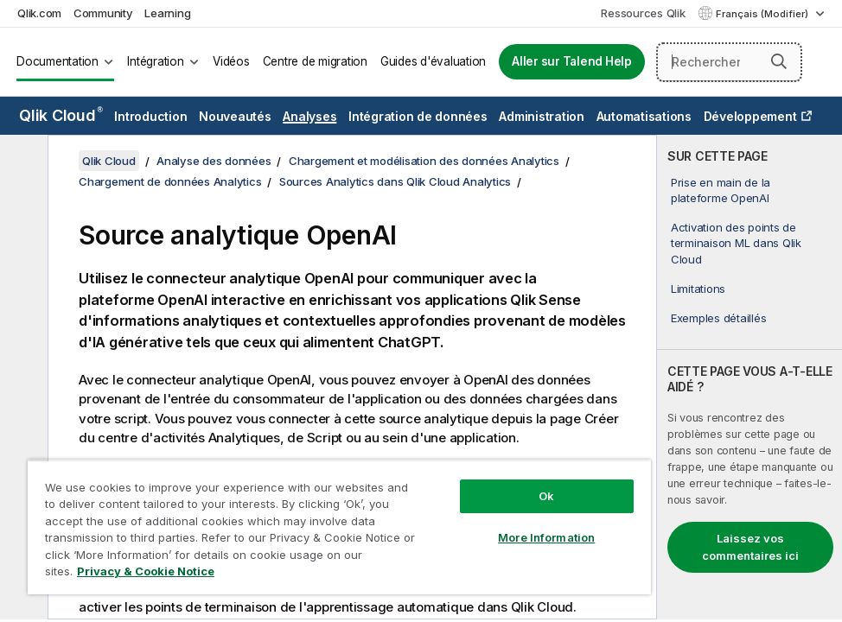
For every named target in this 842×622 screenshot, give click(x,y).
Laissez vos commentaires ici (750, 546)
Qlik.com (39, 13)
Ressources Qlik (643, 13)
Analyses (309, 116)
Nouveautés (235, 116)
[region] (339, 527)
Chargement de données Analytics (170, 181)
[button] (779, 61)
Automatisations (644, 116)
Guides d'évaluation (433, 61)
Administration (541, 116)
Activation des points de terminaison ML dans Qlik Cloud (736, 242)
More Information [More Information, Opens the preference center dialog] (546, 537)
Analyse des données (213, 161)
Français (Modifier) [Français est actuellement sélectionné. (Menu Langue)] (763, 14)
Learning (167, 13)
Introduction (150, 116)
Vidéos (231, 61)
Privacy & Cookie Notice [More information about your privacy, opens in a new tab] (145, 571)
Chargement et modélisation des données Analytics (424, 161)
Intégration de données (418, 116)
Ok (546, 496)
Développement (750, 116)
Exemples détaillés (719, 318)
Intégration (155, 61)
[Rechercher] (729, 62)
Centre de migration (315, 61)
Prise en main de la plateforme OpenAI (720, 190)
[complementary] (749, 377)
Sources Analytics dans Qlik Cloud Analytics (395, 181)
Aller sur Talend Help (572, 61)
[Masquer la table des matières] (22, 162)
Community (103, 13)
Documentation (57, 61)
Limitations (698, 288)
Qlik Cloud (61, 115)
